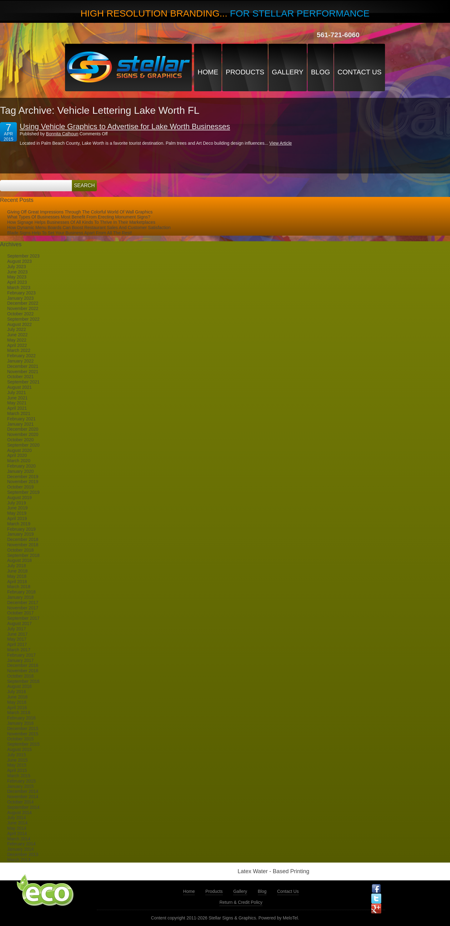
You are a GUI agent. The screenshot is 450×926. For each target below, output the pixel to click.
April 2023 (17, 282)
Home (208, 72)
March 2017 (18, 649)
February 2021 (21, 418)
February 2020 (21, 465)
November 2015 (22, 733)
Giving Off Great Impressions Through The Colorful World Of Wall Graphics (79, 211)
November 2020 (22, 434)
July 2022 (16, 329)
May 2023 (16, 276)
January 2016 (20, 723)
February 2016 (21, 717)
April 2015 (17, 770)
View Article (280, 143)
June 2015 (17, 760)
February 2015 (21, 780)
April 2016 (17, 707)
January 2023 (20, 298)
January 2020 (20, 471)
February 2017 (21, 655)
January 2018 (20, 597)
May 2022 (16, 340)
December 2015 (22, 728)
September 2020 (23, 445)
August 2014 (19, 812)
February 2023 (21, 292)
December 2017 (22, 602)
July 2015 (16, 754)
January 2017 (20, 660)
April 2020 (17, 455)
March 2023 (18, 287)
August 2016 (19, 686)
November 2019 (22, 481)
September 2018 (23, 555)
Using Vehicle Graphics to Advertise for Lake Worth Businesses (125, 126)
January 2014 (20, 849)
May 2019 (16, 513)
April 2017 (17, 644)
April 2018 (17, 581)
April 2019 (17, 518)
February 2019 (21, 529)
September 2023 (23, 255)
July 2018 (16, 565)
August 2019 (19, 497)
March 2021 (18, 413)
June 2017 (17, 634)
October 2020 (20, 439)
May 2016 (16, 702)
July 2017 (16, 628)
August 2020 (19, 450)
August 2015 (19, 749)
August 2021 (19, 387)
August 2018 (19, 560)
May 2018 (16, 576)
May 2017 (16, 639)
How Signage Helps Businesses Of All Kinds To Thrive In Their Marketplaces (81, 222)
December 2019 (22, 476)
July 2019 (16, 502)
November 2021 (22, 371)
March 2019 (18, 523)
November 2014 (22, 796)
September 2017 (23, 618)
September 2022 (23, 319)
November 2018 (22, 544)
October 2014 (20, 801)
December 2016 (22, 665)
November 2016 (22, 670)
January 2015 (20, 786)
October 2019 (20, 486)
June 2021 (17, 397)
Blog (320, 72)
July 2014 (16, 817)
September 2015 (23, 744)
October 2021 (20, 376)
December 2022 (22, 303)
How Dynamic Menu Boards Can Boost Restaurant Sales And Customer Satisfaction (89, 227)
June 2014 (17, 822)
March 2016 (18, 712)
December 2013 (22, 854)
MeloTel (290, 917)
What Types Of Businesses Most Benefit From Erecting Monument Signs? (78, 216)
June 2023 (17, 271)
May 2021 (16, 402)
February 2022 (21, 355)
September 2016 (23, 681)
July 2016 (16, 691)
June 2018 (17, 570)
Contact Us (360, 72)
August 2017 (19, 623)
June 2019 (17, 507)
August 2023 (19, 261)
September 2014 (23, 807)
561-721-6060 (338, 35)
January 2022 (20, 360)
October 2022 (20, 313)
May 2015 (16, 765)
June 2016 (17, 696)
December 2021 (22, 366)
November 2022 (22, 308)
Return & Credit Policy (240, 902)
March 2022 (18, 350)
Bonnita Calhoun (62, 133)
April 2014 (17, 833)
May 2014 (16, 828)
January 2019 (20, 534)
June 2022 (17, 334)
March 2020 (18, 460)
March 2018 (18, 586)
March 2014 (18, 838)
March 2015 (18, 775)
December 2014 (22, 791)
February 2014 (21, 843)
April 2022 (17, 345)
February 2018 (21, 591)
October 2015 (20, 738)
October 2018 (20, 550)
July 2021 (16, 392)
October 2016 (20, 675)
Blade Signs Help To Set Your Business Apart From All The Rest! (69, 232)
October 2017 (20, 612)
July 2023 (16, 266)
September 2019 (23, 492)
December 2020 (22, 429)
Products (245, 72)
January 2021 (20, 424)
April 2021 (17, 408)
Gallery (287, 72)
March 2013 (18, 859)
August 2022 (19, 324)
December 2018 (22, 539)
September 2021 (23, 381)
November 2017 (22, 607)
